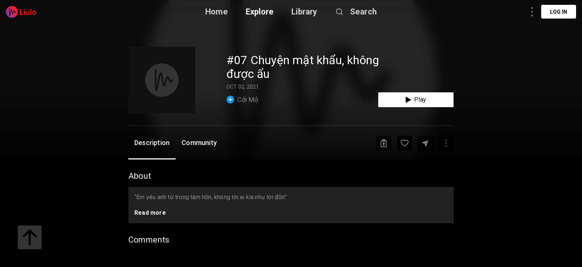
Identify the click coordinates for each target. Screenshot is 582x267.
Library (304, 11)
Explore (260, 11)
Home (216, 11)
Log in (558, 12)
